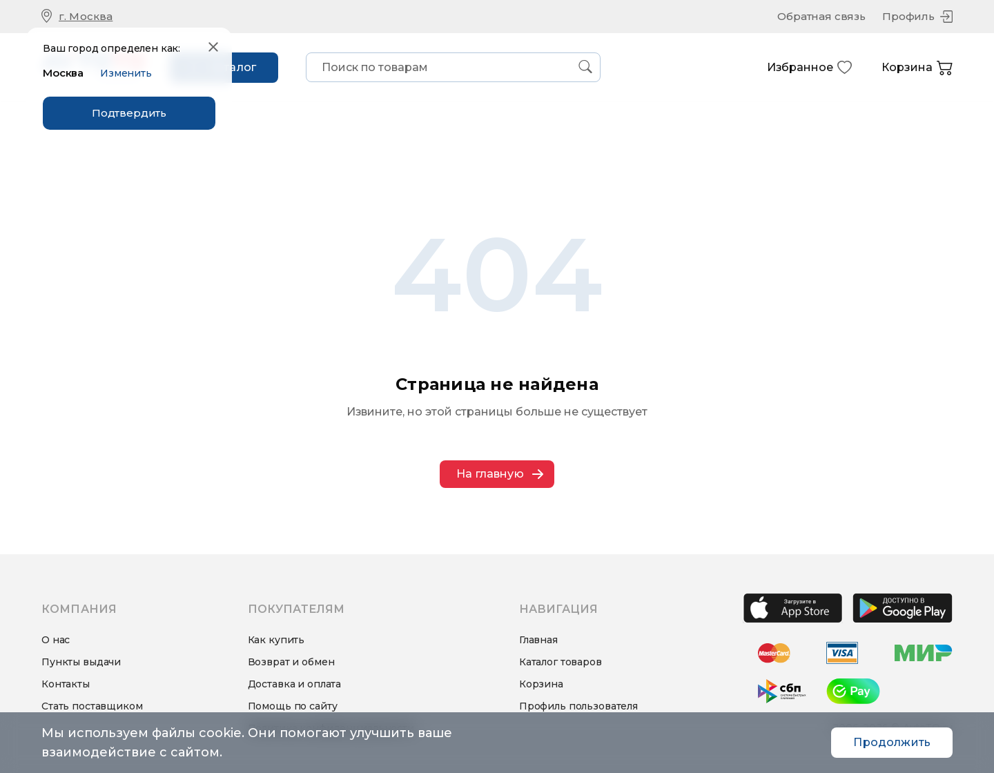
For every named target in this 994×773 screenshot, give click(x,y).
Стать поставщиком (92, 706)
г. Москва (86, 16)
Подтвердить (129, 112)
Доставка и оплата (295, 684)
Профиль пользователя (578, 706)
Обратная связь (821, 16)
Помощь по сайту (293, 706)
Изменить (126, 73)
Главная (538, 640)
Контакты (65, 684)
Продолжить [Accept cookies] (891, 742)
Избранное (809, 67)
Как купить (276, 640)
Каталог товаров (560, 662)
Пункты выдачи (81, 662)
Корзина (917, 68)
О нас (55, 640)
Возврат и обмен (291, 662)
